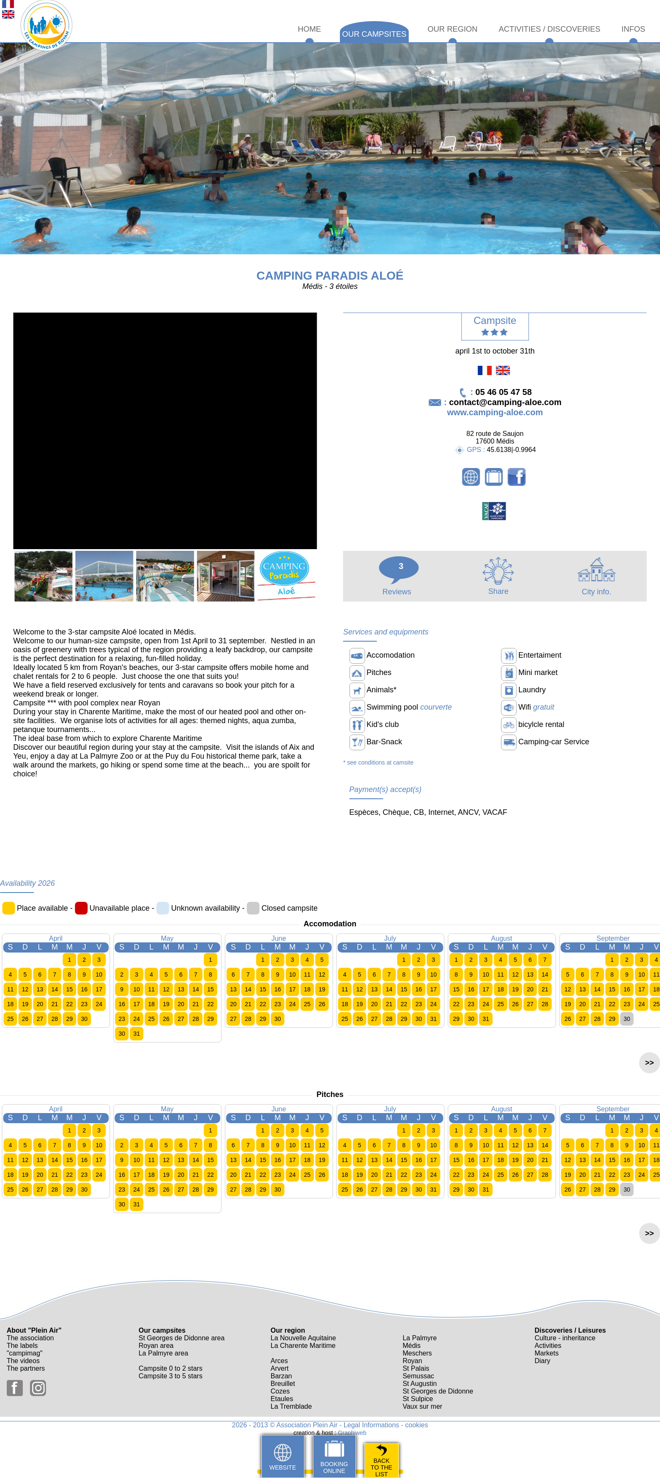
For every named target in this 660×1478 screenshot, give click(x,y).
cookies (416, 1425)
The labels (22, 1345)
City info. (596, 587)
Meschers (417, 1353)
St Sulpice (417, 1398)
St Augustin (419, 1383)
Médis (411, 1345)
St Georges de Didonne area (182, 1338)
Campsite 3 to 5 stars (170, 1376)
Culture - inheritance (565, 1338)
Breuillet (283, 1383)
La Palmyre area (163, 1353)
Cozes (280, 1391)
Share (498, 587)
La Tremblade (291, 1406)
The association (30, 1338)
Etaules (282, 1398)
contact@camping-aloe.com (505, 402)
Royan (412, 1360)
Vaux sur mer (422, 1406)
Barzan (281, 1376)
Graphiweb (352, 1432)
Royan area (156, 1345)
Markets (547, 1353)
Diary (542, 1360)
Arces (279, 1360)
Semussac (418, 1376)
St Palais (415, 1368)
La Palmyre (419, 1338)
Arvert (280, 1368)
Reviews (399, 587)
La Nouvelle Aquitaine (303, 1338)
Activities (548, 1345)
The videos (23, 1360)
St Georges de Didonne (437, 1391)
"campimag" (25, 1353)
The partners (26, 1368)
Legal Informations (371, 1425)
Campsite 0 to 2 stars (170, 1368)
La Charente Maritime (303, 1345)
